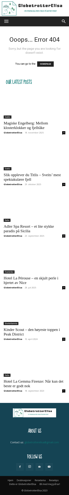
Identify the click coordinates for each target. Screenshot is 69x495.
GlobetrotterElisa (13, 132)
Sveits (7, 117)
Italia (7, 220)
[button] (6, 21)
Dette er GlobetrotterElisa (22, 484)
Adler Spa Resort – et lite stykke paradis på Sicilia (29, 228)
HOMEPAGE (45, 64)
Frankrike (9, 272)
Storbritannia (11, 323)
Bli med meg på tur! (50, 484)
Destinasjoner (24, 480)
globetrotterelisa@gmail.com (41, 442)
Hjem (10, 480)
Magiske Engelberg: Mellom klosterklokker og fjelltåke (26, 125)
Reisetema (40, 480)
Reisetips (54, 480)
